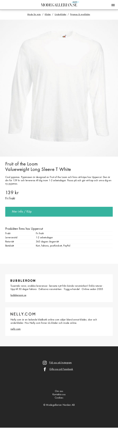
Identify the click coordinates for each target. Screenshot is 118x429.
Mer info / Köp (22, 211)
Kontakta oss (59, 394)
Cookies (59, 398)
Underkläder (60, 14)
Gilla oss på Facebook (61, 369)
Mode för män (34, 14)
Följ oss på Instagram (60, 362)
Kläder (48, 14)
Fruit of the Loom (21, 164)
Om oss (59, 391)
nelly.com (16, 329)
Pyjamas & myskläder (80, 14)
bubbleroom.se (18, 295)
